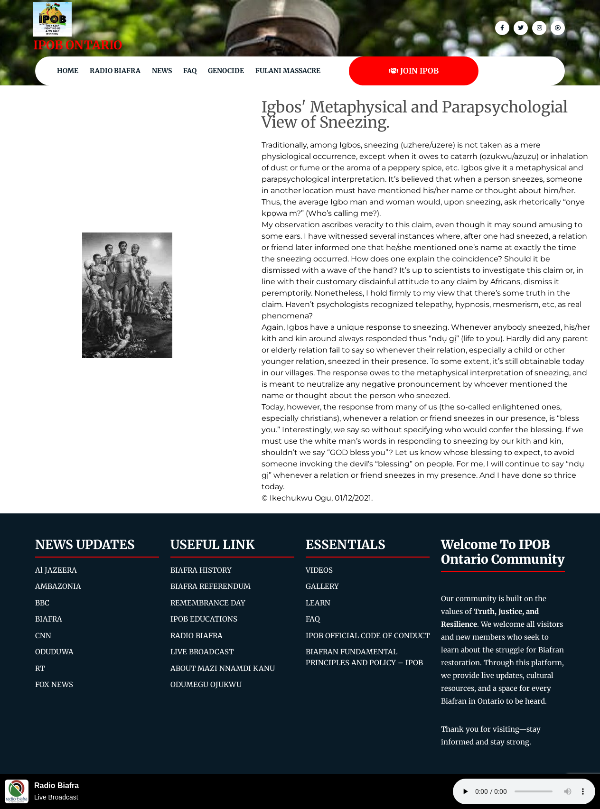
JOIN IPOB (414, 70)
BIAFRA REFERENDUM (210, 586)
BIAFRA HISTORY (201, 570)
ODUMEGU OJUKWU (206, 684)
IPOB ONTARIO (77, 45)
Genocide (226, 70)
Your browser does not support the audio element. (524, 791)
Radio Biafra (115, 70)
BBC (42, 602)
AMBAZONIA (58, 586)
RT (40, 668)
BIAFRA (48, 618)
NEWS (162, 70)
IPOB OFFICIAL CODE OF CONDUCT (368, 635)
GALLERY (322, 586)
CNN (43, 635)
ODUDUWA (54, 651)
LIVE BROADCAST (202, 651)
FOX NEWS (54, 684)
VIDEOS (319, 570)
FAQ (190, 70)
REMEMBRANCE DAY (207, 602)
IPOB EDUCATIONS (203, 618)
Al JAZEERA (56, 570)
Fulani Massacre (287, 70)
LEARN (318, 602)
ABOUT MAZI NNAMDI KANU (222, 668)
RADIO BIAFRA (196, 635)
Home (67, 70)
